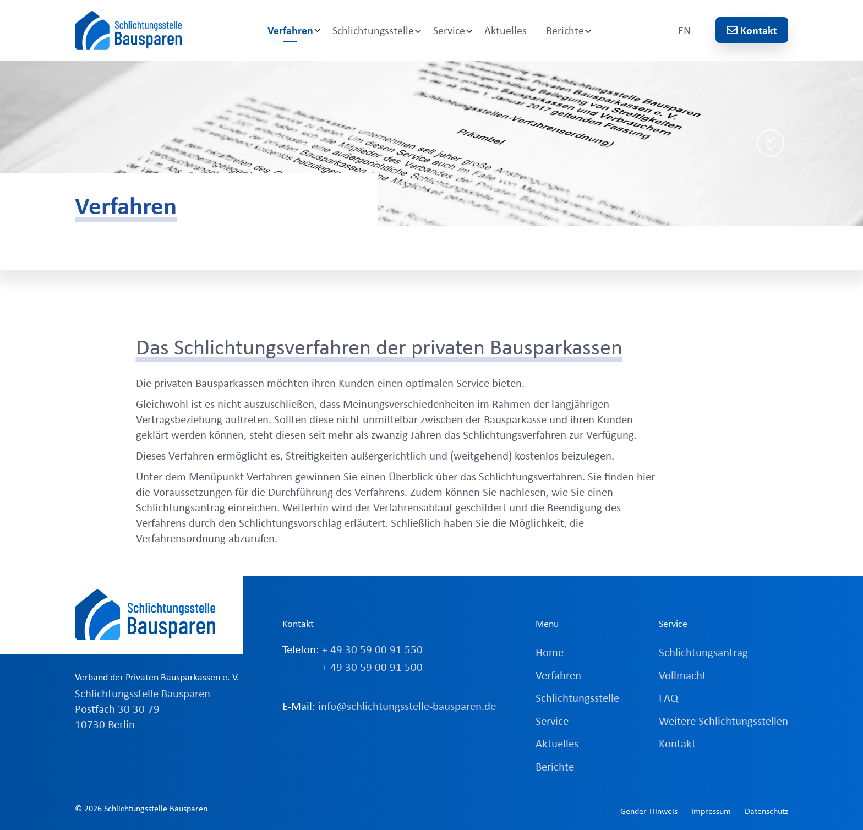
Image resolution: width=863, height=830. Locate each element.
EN (684, 30)
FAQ (668, 697)
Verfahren (290, 30)
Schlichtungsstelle (373, 30)
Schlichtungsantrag (703, 651)
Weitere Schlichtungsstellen (723, 720)
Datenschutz (766, 811)
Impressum (711, 811)
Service (449, 30)
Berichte (565, 30)
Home (550, 651)
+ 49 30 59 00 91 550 (372, 649)
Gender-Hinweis (649, 811)
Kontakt (752, 30)
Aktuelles (505, 30)
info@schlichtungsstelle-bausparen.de (407, 705)
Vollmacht (682, 674)
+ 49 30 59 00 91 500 (372, 666)
